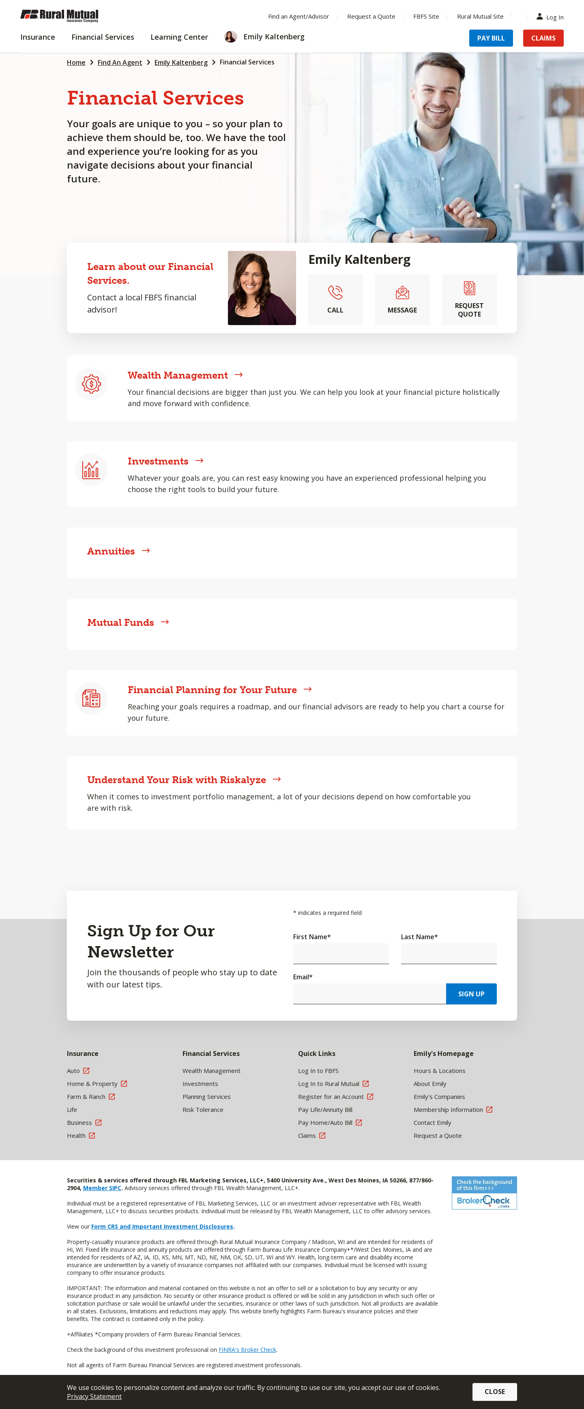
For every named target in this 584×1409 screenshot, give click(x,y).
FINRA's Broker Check (247, 1349)
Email (303, 976)
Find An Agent (120, 62)
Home (76, 62)
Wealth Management (185, 375)
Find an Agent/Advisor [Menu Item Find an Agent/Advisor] (298, 16)
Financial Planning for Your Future (220, 690)
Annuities (118, 551)
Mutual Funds (128, 622)
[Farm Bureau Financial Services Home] (73, 16)
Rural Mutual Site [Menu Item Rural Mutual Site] (480, 16)
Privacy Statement (94, 1396)
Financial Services (247, 62)
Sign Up (471, 993)
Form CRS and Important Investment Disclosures (162, 1226)
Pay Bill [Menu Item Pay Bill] (491, 38)
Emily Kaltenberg (181, 62)
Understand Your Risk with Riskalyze (184, 780)
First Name (312, 936)
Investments (166, 461)
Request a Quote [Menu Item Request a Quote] (371, 16)
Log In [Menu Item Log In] (552, 16)
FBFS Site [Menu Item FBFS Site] (426, 16)
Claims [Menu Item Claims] (543, 38)
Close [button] (495, 1391)
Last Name (419, 936)
